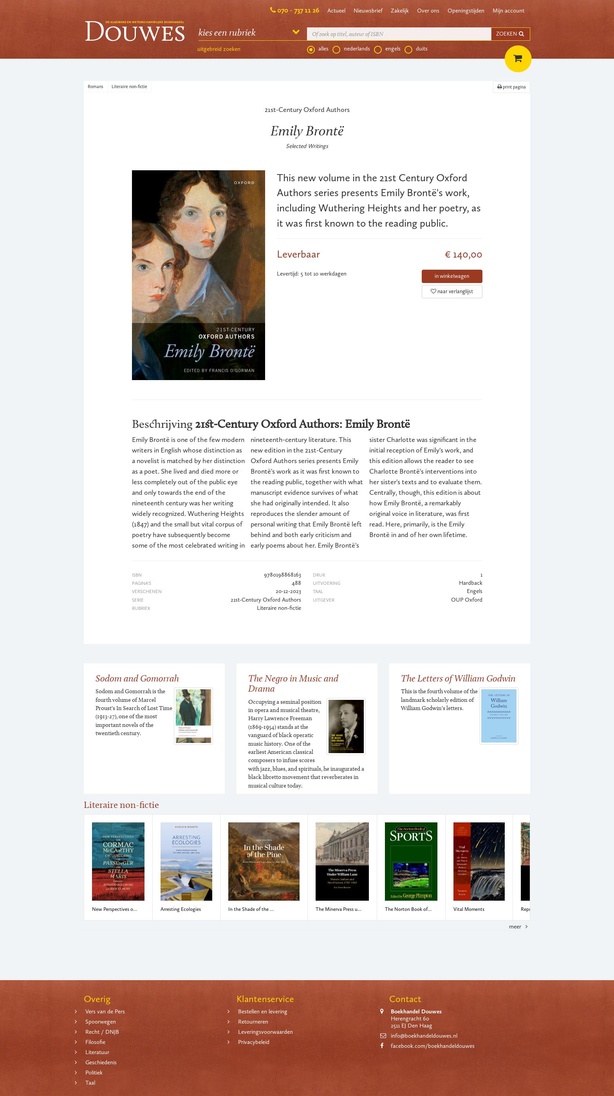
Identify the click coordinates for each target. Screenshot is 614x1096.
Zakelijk (400, 10)
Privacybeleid (253, 1042)
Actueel (336, 10)
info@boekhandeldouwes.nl (424, 1035)
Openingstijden (466, 10)
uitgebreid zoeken (218, 48)
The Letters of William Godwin (458, 678)
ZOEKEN (510, 34)
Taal (90, 1082)
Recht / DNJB (102, 1031)
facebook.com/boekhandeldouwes (433, 1045)
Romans (95, 86)
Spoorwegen (100, 1021)
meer (519, 926)
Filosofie (95, 1042)
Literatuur (97, 1052)
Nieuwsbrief (368, 10)
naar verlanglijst (452, 291)
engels (387, 49)
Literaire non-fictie (129, 86)
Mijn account (508, 10)
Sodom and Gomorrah (137, 678)
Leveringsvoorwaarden (265, 1031)
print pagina (511, 87)
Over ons (428, 10)
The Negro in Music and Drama (293, 683)
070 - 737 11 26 (298, 10)
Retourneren (253, 1021)
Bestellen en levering (262, 1011)
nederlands (351, 49)
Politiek (94, 1072)
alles (318, 49)
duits (416, 49)
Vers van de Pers (105, 1011)
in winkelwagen (452, 276)
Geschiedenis (101, 1062)
